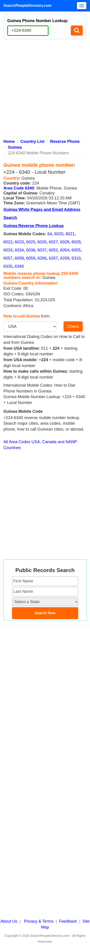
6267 (53, 258)
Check (73, 326)
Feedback (68, 921)
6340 (19, 266)
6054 (64, 250)
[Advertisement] (45, 90)
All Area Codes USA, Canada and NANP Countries (40, 445)
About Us (8, 921)
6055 (75, 250)
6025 (30, 242)
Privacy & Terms (39, 921)
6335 (7, 266)
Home (9, 141)
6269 (64, 258)
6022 (7, 242)
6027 (53, 242)
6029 (75, 242)
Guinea (15, 147)
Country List (32, 141)
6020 (58, 234)
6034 (19, 250)
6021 (70, 234)
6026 (41, 242)
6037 (41, 250)
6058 (19, 258)
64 (49, 234)
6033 (7, 250)
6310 (75, 258)
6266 (41, 258)
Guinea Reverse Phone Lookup (33, 226)
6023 (19, 242)
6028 (64, 242)
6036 (30, 250)
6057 (7, 258)
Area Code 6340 (18, 188)
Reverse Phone (65, 141)
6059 (30, 258)
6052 (53, 250)
